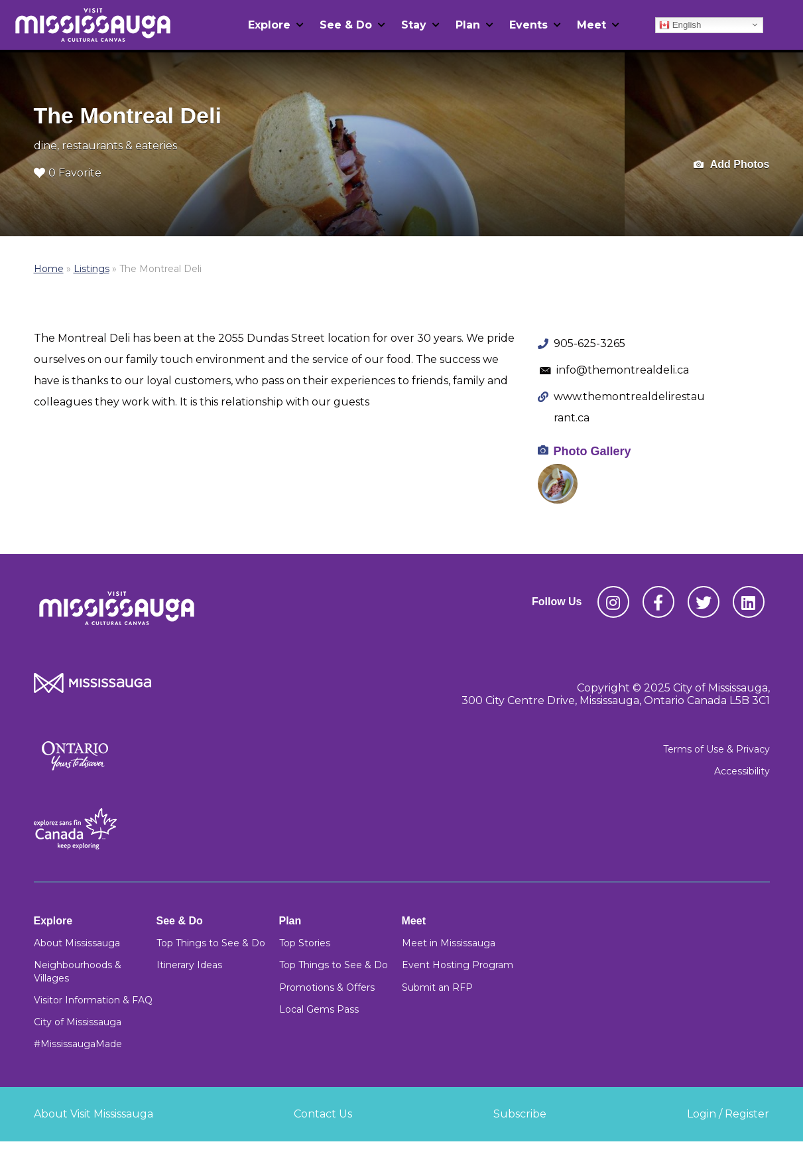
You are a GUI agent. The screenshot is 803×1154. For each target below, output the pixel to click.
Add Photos (732, 165)
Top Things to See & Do (210, 943)
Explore (269, 25)
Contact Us (323, 1114)
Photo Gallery (592, 451)
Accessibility (742, 771)
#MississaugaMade (78, 1044)
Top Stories (304, 943)
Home (49, 269)
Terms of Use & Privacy (716, 749)
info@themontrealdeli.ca (622, 370)
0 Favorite (67, 173)
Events (528, 25)
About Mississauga (77, 943)
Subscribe (519, 1114)
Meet (591, 25)
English (680, 24)
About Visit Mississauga (93, 1114)
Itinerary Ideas (189, 965)
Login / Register (728, 1114)
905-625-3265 (589, 343)
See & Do (346, 25)
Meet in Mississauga (448, 943)
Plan (468, 25)
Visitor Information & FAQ (93, 1000)
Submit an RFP (437, 987)
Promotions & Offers (327, 987)
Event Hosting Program (457, 965)
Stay (413, 25)
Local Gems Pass (319, 1009)
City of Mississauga (77, 1022)
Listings (91, 269)
